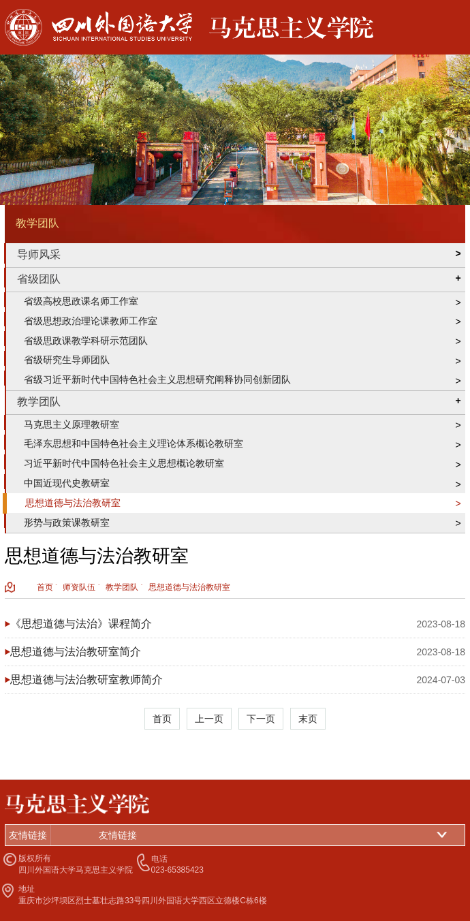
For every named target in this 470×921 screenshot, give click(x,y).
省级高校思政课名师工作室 (81, 301)
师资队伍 (79, 587)
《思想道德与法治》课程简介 (81, 623)
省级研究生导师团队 (67, 359)
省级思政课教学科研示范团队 (86, 340)
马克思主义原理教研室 (71, 424)
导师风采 (39, 254)
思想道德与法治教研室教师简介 (86, 679)
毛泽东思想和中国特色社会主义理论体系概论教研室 (133, 443)
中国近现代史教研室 (67, 483)
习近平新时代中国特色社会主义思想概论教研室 (124, 463)
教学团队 (39, 401)
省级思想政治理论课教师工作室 (90, 320)
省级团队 (39, 279)
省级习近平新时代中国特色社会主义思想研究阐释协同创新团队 (157, 379)
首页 (45, 587)
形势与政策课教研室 (67, 522)
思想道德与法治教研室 (73, 502)
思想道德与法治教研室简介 (75, 651)
